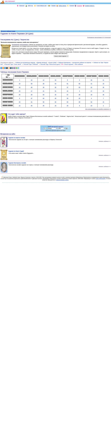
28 (31, 94)
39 (79, 102)
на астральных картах (25, 62)
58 (31, 83)
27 (91, 91)
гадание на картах (82, 62)
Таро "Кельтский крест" (50, 64)
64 (43, 98)
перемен (68, 64)
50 (43, 94)
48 (79, 94)
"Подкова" (30, 64)
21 (43, 91)
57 (67, 94)
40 (55, 98)
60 (79, 83)
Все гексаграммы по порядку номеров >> (98, 109)
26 (91, 80)
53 (67, 102)
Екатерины (64, 62)
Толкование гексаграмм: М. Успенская (99, 37)
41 (91, 83)
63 (79, 87)
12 (19, 105)
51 (55, 91)
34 (55, 80)
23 (91, 105)
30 (43, 87)
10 (19, 83)
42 (67, 91)
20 (67, 105)
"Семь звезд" (12, 64)
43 (31, 80)
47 (31, 98)
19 (103, 83)
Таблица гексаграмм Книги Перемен (14, 72)
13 (19, 87)
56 (43, 102)
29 (79, 98)
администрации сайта (62, 180)
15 (103, 102)
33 (19, 102)
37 (67, 87)
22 (91, 87)
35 (43, 105)
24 (103, 91)
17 (31, 91)
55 (55, 87)
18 (91, 94)
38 (43, 83)
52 (91, 102)
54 (55, 83)
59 (67, 98)
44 (19, 94)
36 (103, 87)
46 (103, 94)
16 (55, 105)
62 (55, 102)
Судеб (52, 62)
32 (55, 94)
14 (43, 80)
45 (31, 105)
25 (19, 91)
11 (103, 80)
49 (31, 87)
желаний (41, 62)
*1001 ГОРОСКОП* (101, 178)
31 (31, 102)
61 (67, 83)
